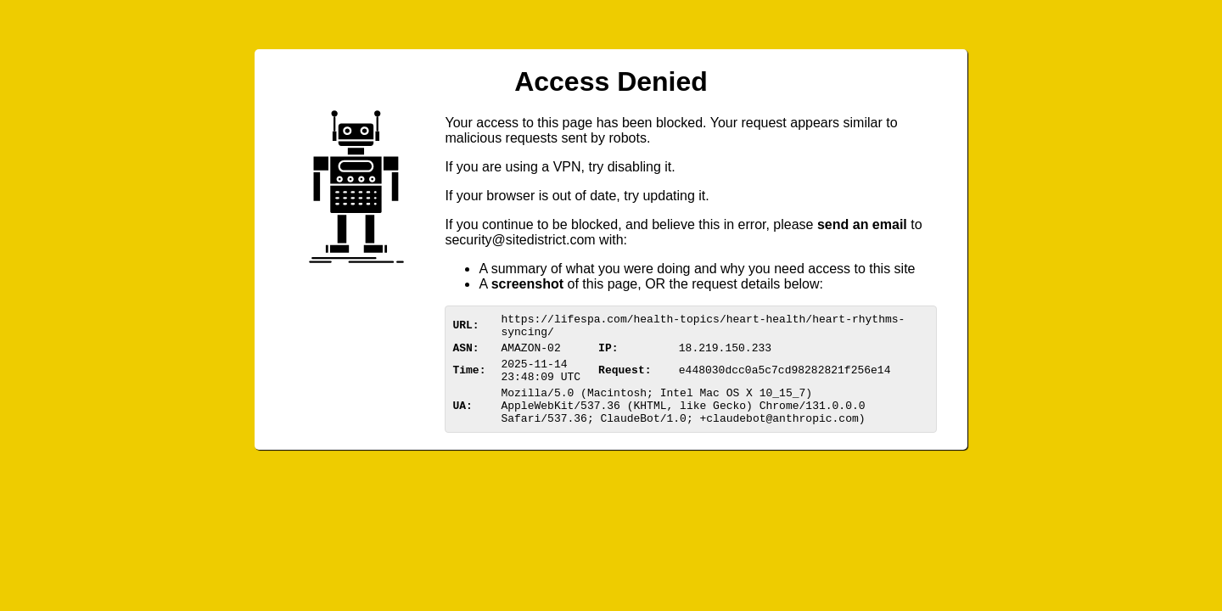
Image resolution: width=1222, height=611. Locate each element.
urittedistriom (520, 240)
